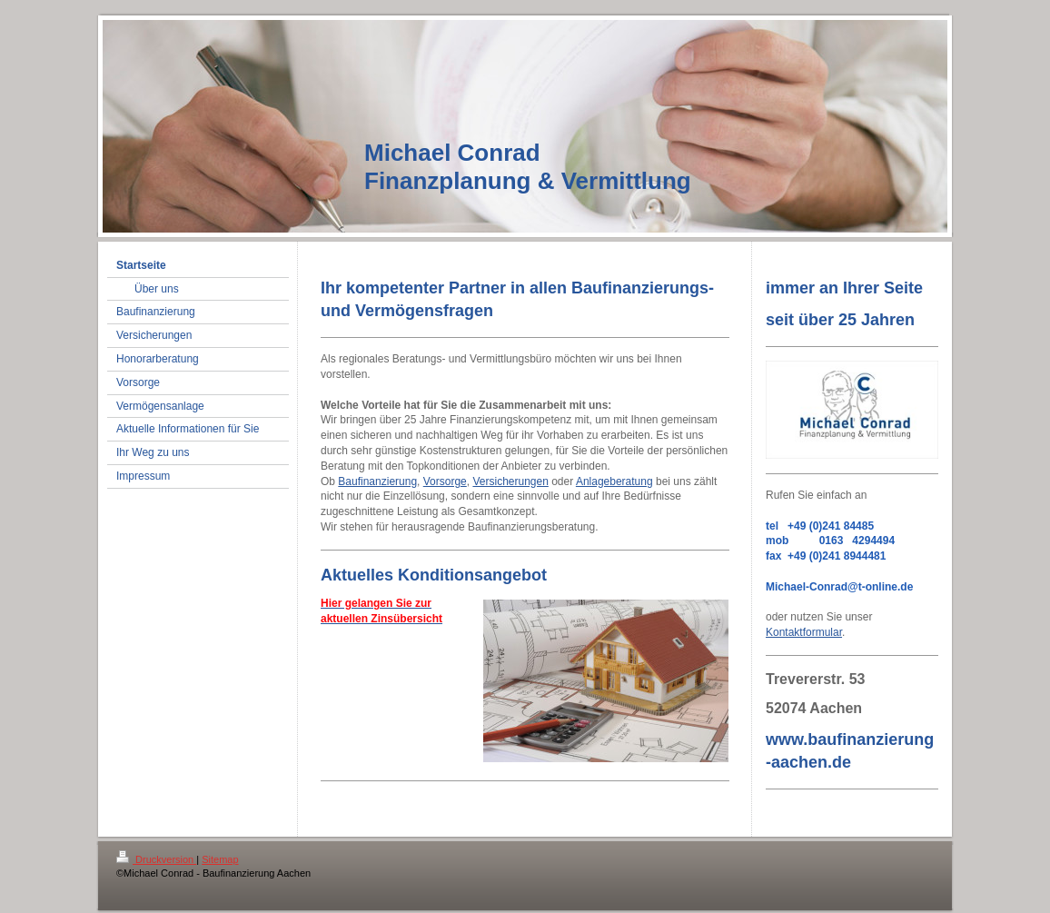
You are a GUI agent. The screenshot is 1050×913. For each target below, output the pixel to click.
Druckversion (156, 859)
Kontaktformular (804, 632)
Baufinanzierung (377, 481)
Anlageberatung (614, 481)
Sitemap (220, 859)
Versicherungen (510, 481)
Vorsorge (445, 481)
